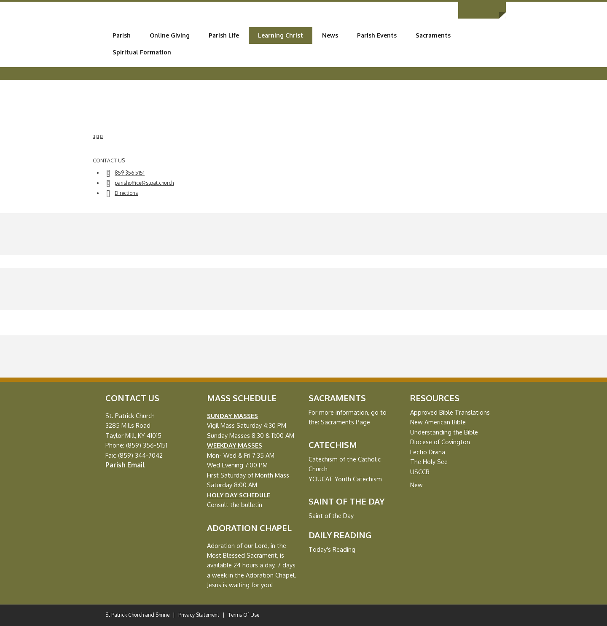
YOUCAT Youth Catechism (345, 479)
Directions (126, 193)
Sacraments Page (345, 422)
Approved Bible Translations (450, 412)
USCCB (420, 471)
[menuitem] (121, 35)
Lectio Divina (427, 452)
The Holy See (429, 461)
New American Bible (438, 422)
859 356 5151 (130, 173)
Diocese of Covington (440, 441)
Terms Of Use (243, 615)
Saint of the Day (331, 515)
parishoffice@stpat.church (144, 183)
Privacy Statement (198, 615)
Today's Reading (332, 549)
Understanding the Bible (444, 432)
